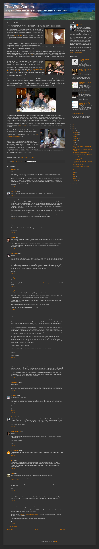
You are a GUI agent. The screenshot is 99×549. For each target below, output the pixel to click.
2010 (73, 128)
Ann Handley (14, 362)
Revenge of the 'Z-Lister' (78, 113)
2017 (73, 124)
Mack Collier (14, 191)
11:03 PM (13, 500)
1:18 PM (13, 468)
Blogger (55, 541)
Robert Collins (23, 157)
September (76, 138)
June (74, 144)
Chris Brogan (30, 70)
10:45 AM (13, 455)
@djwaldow (13, 410)
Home (36, 529)
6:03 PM (13, 248)
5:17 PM (13, 186)
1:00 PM (13, 390)
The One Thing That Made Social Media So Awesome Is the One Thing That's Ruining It (85, 71)
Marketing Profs (18, 35)
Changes (75, 169)
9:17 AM (13, 412)
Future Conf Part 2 (15, 481)
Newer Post (10, 529)
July (74, 142)
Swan (12, 473)
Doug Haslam (36, 69)
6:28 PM (13, 273)
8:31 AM (13, 490)
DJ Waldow (13, 395)
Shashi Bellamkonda (16, 431)
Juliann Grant (14, 253)
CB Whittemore (14, 450)
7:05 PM (13, 309)
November (75, 134)
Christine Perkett (17, 70)
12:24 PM (13, 426)
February (75, 178)
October (75, 136)
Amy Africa (30, 54)
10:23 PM (13, 357)
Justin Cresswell (16, 136)
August (75, 140)
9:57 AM (13, 377)
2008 (73, 183)
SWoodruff (32, 157)
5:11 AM (13, 523)
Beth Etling (13, 314)
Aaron (12, 460)
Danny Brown (14, 291)
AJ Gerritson (14, 223)
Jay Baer (13, 237)
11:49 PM (13, 445)
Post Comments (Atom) (18, 532)
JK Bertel (13, 505)
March (74, 176)
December (75, 132)
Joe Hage (13, 278)
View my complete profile (76, 52)
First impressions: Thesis (78, 164)
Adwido (13, 495)
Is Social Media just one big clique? (81, 152)
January (75, 180)
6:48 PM (13, 286)
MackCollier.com (23, 125)
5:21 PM (13, 195)
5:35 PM (13, 232)
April (74, 174)
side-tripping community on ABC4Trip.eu (29, 514)
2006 (73, 187)
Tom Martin (13, 169)
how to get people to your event (50, 282)
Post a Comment (13, 526)
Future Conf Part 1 (15, 479)
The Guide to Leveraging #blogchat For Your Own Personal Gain (84, 103)
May (74, 172)
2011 (73, 126)
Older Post (62, 529)
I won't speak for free (83, 92)
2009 (73, 130)
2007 (73, 185)
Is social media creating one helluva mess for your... (81, 167)
